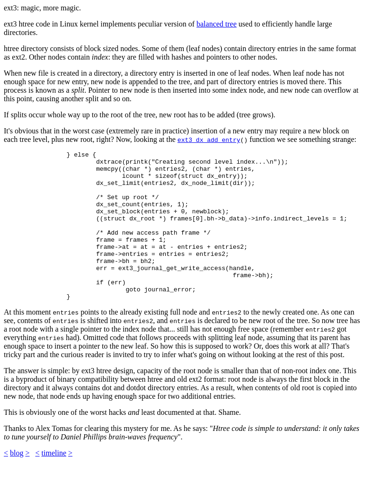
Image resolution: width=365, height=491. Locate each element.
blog (16, 483)
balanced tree (216, 24)
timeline (54, 483)
